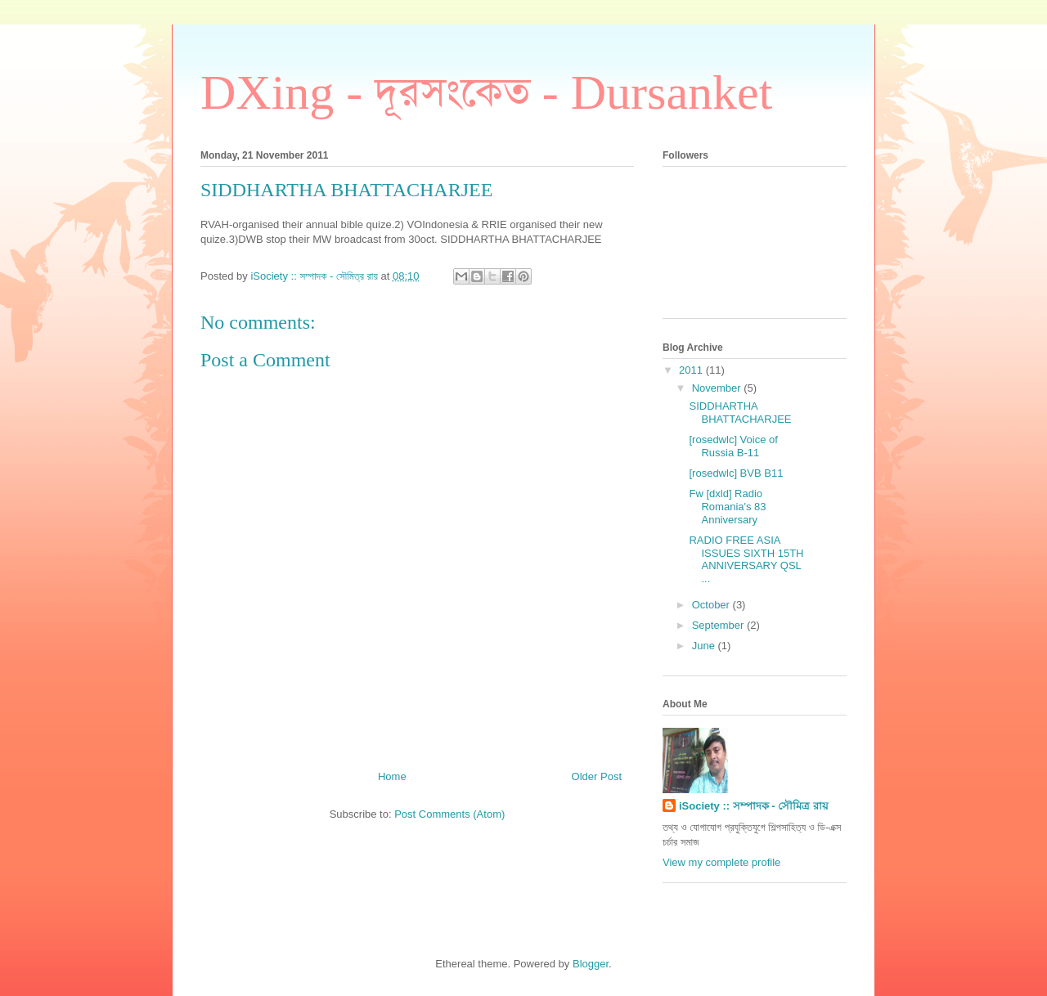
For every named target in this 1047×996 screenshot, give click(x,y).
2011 (692, 370)
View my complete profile (721, 862)
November (718, 388)
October (712, 605)
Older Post (597, 776)
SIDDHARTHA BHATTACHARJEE (740, 412)
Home (392, 776)
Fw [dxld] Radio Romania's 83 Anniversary (727, 506)
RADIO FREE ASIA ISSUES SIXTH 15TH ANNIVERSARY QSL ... (746, 559)
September (719, 625)
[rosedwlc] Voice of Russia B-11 (733, 446)
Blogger (591, 964)
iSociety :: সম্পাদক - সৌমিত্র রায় (754, 806)
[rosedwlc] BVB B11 (736, 473)
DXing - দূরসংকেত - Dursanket (486, 92)
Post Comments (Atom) (449, 814)
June (705, 645)
